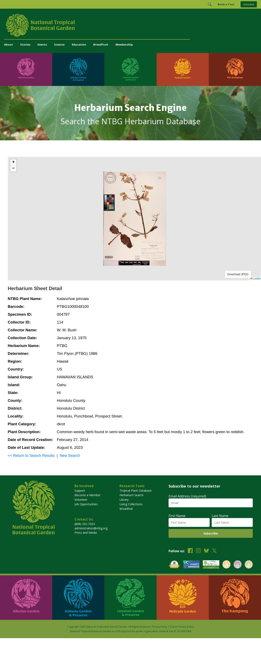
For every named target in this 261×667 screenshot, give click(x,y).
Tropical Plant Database (135, 490)
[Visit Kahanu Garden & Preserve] (78, 69)
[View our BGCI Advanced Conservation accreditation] (249, 565)
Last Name (220, 515)
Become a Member (87, 495)
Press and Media (85, 533)
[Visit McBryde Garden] (183, 69)
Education (79, 44)
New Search (70, 456)
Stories (25, 44)
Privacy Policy (159, 626)
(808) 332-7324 (84, 524)
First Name (177, 515)
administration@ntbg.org (90, 528)
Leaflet (255, 278)
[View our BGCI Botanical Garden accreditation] (226, 565)
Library (124, 500)
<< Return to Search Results (31, 456)
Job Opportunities (86, 504)
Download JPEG (238, 274)
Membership (124, 44)
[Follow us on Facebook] (190, 551)
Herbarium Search (131, 495)
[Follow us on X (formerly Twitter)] (214, 551)
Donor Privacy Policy (182, 626)
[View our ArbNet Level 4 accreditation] (211, 565)
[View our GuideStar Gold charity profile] (174, 565)
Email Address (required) (187, 496)
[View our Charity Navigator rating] (191, 565)
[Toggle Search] (210, 4)
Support (79, 490)
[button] (13, 162)
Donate (248, 4)
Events (42, 44)
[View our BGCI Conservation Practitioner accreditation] (238, 565)
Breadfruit (100, 44)
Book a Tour (226, 4)
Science (59, 44)
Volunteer (80, 500)
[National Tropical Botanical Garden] (130, 25)
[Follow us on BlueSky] (206, 551)
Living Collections (131, 504)
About (8, 44)
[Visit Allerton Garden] (26, 69)
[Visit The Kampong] (235, 69)
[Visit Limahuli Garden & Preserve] (130, 69)
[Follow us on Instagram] (198, 551)
